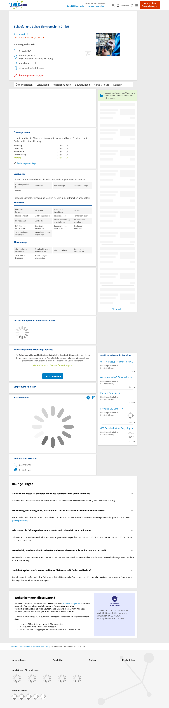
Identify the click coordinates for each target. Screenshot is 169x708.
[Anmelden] (124, 5)
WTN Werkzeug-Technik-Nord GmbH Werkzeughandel (117, 361)
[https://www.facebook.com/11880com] (14, 697)
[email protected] (20, 520)
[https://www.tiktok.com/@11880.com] (29, 697)
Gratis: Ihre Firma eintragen (150, 5)
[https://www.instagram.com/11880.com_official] (21, 697)
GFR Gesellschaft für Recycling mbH (117, 428)
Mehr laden (117, 308)
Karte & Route (101, 84)
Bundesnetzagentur (71, 603)
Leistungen (43, 84)
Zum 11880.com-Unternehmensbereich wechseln (86, 6)
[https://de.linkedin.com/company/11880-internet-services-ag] (36, 697)
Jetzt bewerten (53, 376)
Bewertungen (82, 84)
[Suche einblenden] (114, 5)
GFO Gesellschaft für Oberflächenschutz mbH (117, 377)
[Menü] (137, 5)
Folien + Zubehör (108, 392)
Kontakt (117, 84)
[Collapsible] (132, 494)
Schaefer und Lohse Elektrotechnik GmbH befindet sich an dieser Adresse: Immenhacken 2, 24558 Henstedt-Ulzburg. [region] (63, 500)
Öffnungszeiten (24, 84)
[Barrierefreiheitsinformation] (133, 5)
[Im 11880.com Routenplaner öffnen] (88, 396)
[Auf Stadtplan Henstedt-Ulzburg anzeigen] (93, 397)
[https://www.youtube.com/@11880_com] (43, 697)
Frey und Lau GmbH (110, 408)
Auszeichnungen (62, 84)
